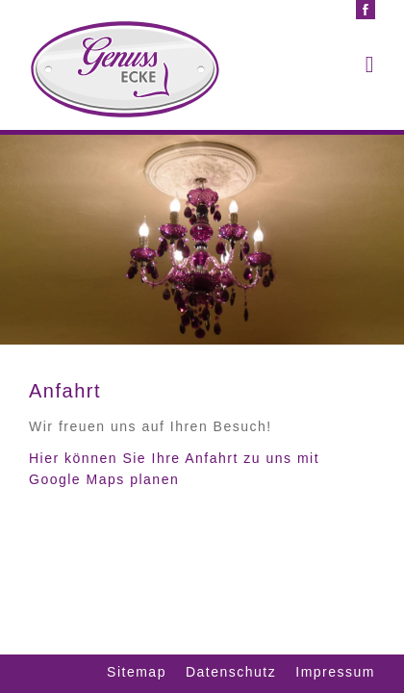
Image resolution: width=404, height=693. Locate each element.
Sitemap (136, 672)
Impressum (335, 672)
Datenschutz (231, 672)
